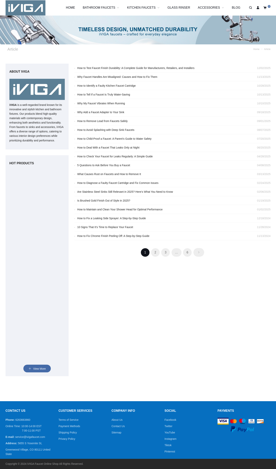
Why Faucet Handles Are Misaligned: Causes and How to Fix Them (117, 76)
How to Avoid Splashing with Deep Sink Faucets (105, 129)
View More (37, 368)
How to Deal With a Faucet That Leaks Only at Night (108, 147)
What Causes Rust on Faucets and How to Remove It (109, 174)
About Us (117, 419)
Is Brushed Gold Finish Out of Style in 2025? (103, 200)
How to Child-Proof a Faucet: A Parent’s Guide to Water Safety (114, 138)
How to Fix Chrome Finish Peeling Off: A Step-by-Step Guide (113, 235)
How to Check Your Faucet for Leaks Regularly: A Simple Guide (115, 156)
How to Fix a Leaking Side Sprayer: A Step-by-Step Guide (111, 218)
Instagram (170, 438)
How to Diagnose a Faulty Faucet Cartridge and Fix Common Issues (117, 182)
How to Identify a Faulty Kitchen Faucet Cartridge (106, 85)
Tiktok (168, 445)
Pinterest (169, 451)
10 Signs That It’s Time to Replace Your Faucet (105, 227)
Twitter (168, 426)
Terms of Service (68, 419)
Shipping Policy (67, 432)
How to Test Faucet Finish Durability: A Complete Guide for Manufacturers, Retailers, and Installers (135, 68)
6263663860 (22, 419)
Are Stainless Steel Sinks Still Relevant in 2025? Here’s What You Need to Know (125, 191)
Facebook (170, 419)
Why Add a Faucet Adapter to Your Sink (100, 112)
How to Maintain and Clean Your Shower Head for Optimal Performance (120, 209)
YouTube (169, 432)
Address (11, 443)
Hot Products (21, 163)
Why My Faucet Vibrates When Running (101, 103)
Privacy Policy (66, 438)
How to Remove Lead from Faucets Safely (102, 121)
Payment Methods (69, 426)
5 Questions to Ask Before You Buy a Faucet (103, 165)
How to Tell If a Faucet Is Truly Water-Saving (103, 94)
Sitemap (116, 432)
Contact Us (118, 426)
